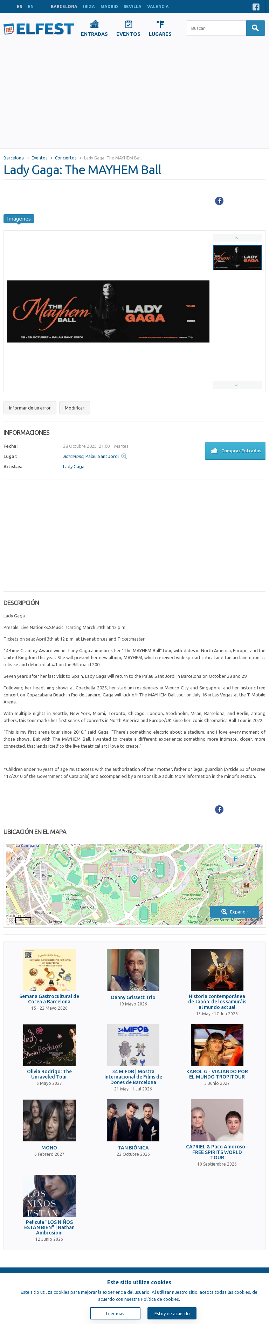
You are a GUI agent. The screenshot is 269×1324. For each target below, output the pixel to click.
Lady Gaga (73, 466)
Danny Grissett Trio (133, 997)
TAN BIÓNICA (133, 1148)
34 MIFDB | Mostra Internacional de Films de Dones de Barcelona (133, 1077)
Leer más (115, 1313)
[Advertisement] (134, 95)
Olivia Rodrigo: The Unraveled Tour (49, 1074)
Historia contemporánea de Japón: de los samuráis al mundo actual (217, 1002)
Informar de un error (30, 407)
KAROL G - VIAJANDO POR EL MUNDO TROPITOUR (217, 1074)
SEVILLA (133, 6)
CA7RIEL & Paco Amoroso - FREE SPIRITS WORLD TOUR (217, 1152)
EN (31, 6)
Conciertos (65, 158)
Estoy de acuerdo (172, 1313)
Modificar (74, 407)
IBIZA (89, 6)
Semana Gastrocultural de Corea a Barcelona (49, 999)
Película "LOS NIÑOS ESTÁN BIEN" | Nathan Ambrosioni (49, 1228)
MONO (49, 1148)
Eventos (39, 158)
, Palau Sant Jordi (91, 456)
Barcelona (14, 158)
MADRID (109, 6)
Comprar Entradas (235, 451)
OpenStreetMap (224, 920)
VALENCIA (158, 6)
